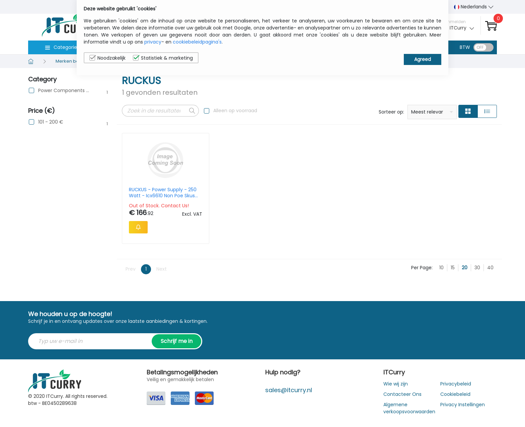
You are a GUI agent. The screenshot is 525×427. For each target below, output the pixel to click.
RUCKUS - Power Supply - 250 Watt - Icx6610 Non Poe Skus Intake (163, 192)
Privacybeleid (455, 383)
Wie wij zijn (395, 383)
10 (441, 267)
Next (161, 269)
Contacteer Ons (402, 394)
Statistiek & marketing (163, 58)
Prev (131, 269)
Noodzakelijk (107, 58)
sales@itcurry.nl (288, 390)
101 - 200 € (50, 122)
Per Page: (422, 267)
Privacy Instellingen (462, 404)
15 (453, 267)
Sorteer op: (391, 112)
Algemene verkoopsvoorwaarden (409, 408)
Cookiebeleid (455, 394)
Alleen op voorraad (235, 110)
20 (464, 267)
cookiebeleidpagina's (197, 42)
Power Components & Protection (63, 90)
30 (477, 267)
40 (490, 267)
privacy (152, 42)
